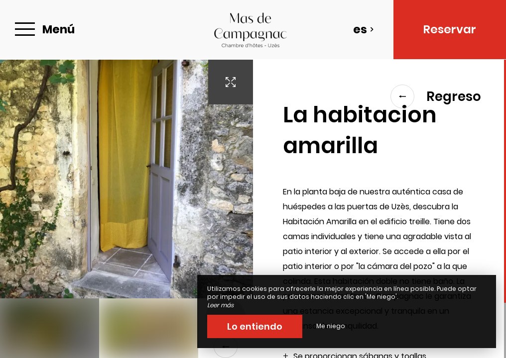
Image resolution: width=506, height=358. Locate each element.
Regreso (435, 96)
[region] (379, 209)
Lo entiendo (254, 326)
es (363, 29)
